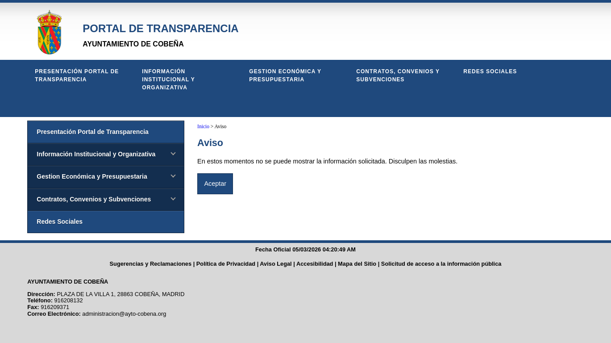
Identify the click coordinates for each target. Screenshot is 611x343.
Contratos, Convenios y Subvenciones (397, 75)
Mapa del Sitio (357, 263)
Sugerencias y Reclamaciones (151, 263)
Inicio (203, 126)
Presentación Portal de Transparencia (77, 75)
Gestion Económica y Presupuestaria (285, 75)
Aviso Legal (275, 263)
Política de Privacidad (225, 263)
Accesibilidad (314, 263)
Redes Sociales (490, 71)
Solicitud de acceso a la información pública (441, 263)
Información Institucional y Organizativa (168, 79)
